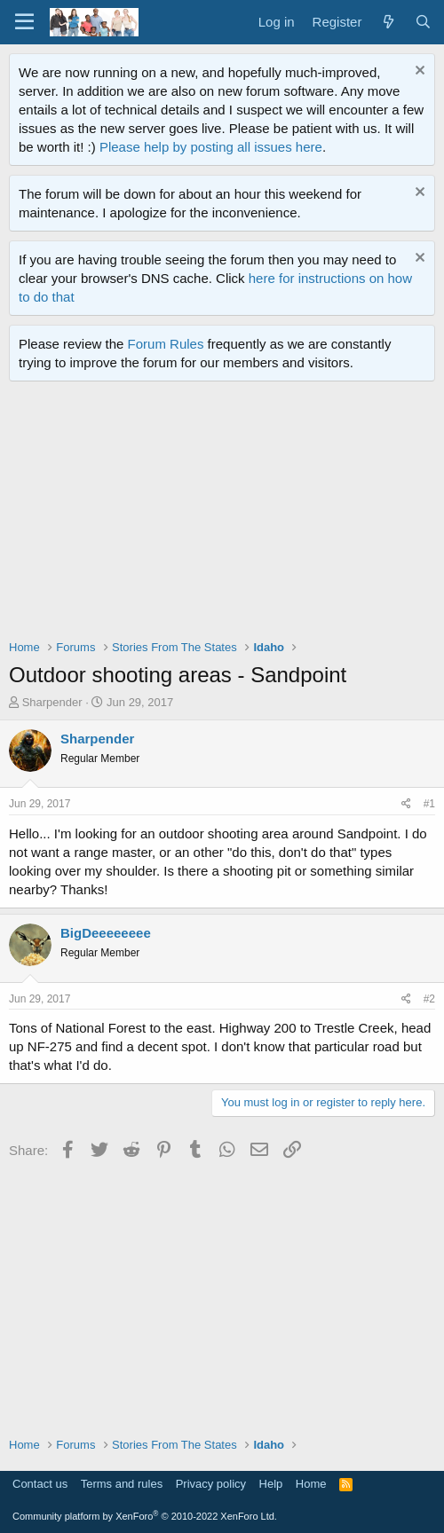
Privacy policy (211, 1483)
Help (271, 1483)
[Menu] (24, 22)
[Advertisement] (226, 514)
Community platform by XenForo (144, 1516)
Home (311, 1483)
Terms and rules (122, 1483)
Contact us (39, 1483)
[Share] (406, 804)
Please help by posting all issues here (210, 146)
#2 (429, 999)
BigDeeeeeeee (105, 932)
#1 (429, 804)
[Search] (423, 21)
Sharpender (52, 702)
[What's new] (387, 21)
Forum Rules (166, 343)
